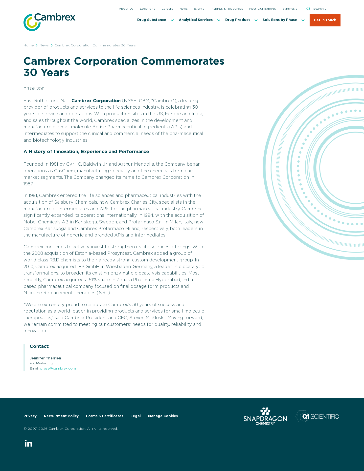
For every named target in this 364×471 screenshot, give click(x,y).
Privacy (30, 416)
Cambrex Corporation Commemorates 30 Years (95, 45)
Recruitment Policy (61, 416)
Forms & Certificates (104, 416)
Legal (136, 416)
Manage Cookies (163, 416)
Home (28, 45)
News (44, 45)
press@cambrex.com (58, 368)
